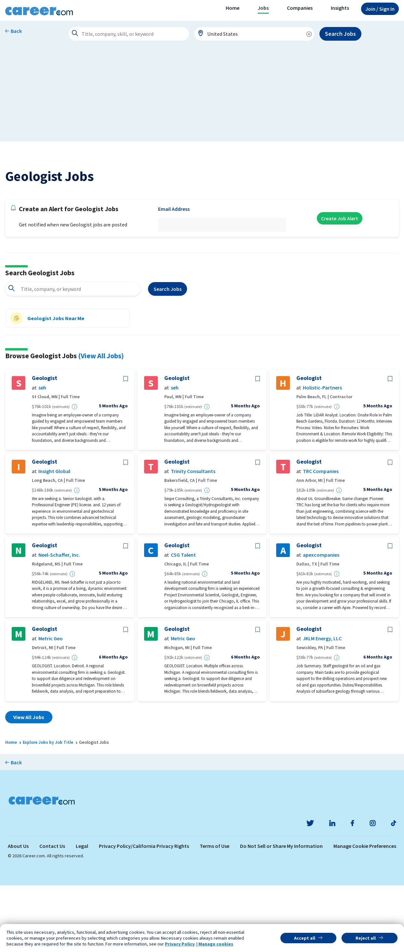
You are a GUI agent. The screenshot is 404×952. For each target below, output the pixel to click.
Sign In (380, 9)
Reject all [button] (366, 938)
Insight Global (54, 538)
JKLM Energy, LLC (322, 705)
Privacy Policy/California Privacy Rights (144, 912)
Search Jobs (340, 33)
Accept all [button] (304, 938)
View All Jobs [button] (28, 784)
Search (168, 356)
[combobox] (254, 34)
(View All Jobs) (101, 422)
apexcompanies (321, 622)
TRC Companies (321, 538)
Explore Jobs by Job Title (48, 809)
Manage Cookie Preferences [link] (364, 912)
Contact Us (52, 912)
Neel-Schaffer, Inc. (59, 622)
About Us (18, 912)
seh (42, 454)
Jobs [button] (263, 8)
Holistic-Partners (322, 454)
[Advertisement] (202, 95)
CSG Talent (183, 622)
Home (232, 8)
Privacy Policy (180, 944)
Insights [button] (340, 8)
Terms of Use (214, 912)
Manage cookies (215, 944)
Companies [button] (300, 8)
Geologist (44, 444)
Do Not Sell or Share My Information (281, 912)
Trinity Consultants (193, 538)
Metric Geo (50, 705)
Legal (82, 912)
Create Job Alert (339, 285)
